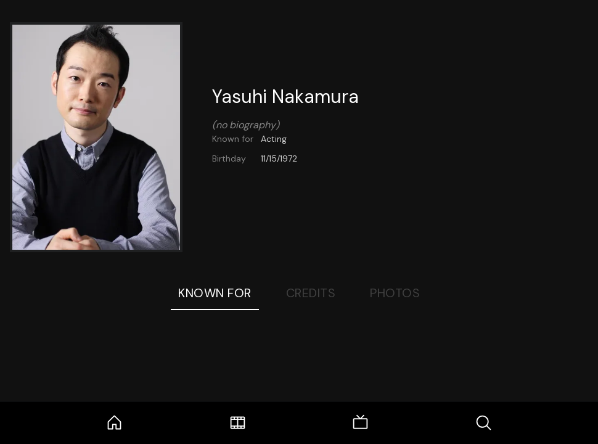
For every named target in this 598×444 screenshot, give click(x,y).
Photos (395, 293)
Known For (215, 293)
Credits (311, 293)
